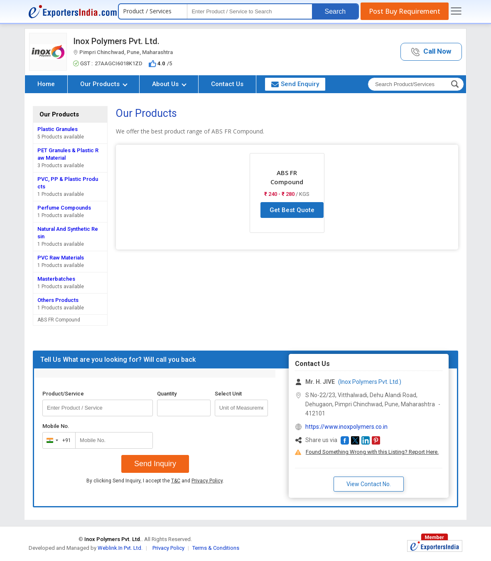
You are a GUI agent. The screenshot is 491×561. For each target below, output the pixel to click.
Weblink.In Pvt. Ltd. (120, 548)
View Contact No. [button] (368, 484)
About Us (169, 84)
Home (46, 84)
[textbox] (249, 11)
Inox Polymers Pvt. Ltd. (116, 41)
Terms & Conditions (215, 548)
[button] (431, 51)
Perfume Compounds (64, 208)
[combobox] (57, 440)
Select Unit (228, 393)
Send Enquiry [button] (295, 84)
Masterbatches (56, 279)
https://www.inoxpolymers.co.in (346, 426)
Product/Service (63, 393)
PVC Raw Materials (60, 258)
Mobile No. (55, 426)
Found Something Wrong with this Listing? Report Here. (372, 452)
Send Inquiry (155, 464)
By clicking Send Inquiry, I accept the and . (155, 481)
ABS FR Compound (58, 320)
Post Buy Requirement (404, 11)
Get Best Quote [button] (292, 210)
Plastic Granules (57, 129)
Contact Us (227, 84)
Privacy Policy (207, 481)
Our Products (104, 84)
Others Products (58, 300)
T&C (175, 481)
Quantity (167, 393)
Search (335, 11)
